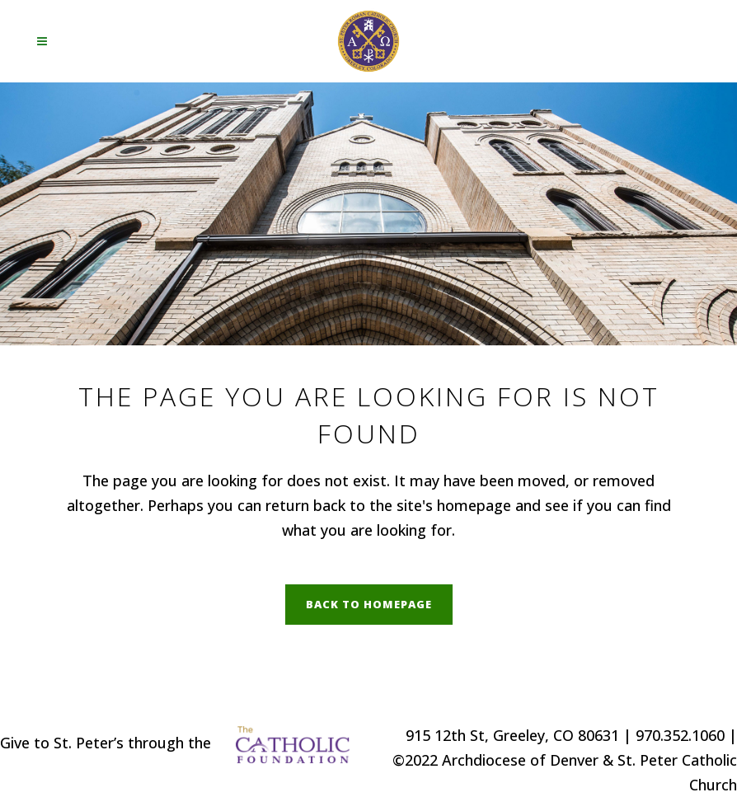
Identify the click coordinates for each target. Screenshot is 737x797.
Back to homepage (369, 604)
